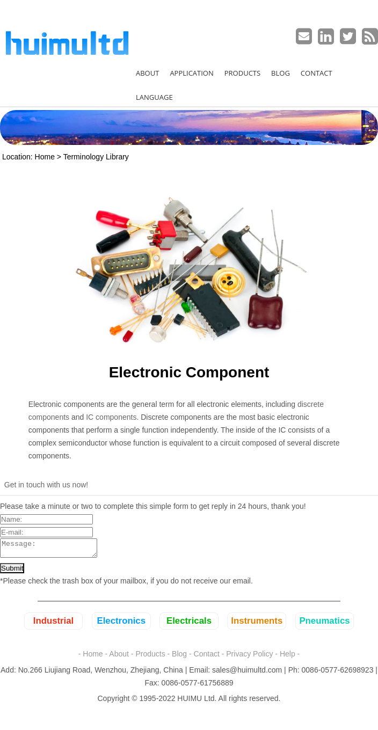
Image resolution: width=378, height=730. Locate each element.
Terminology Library (96, 156)
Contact (207, 657)
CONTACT (316, 73)
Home (45, 156)
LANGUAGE (154, 97)
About (119, 657)
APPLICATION (191, 73)
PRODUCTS (242, 73)
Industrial (53, 624)
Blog (179, 657)
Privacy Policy (249, 657)
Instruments (256, 624)
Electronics (121, 624)
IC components (111, 417)
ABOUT (147, 73)
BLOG (280, 73)
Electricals (189, 624)
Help (287, 657)
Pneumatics (324, 624)
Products (150, 657)
